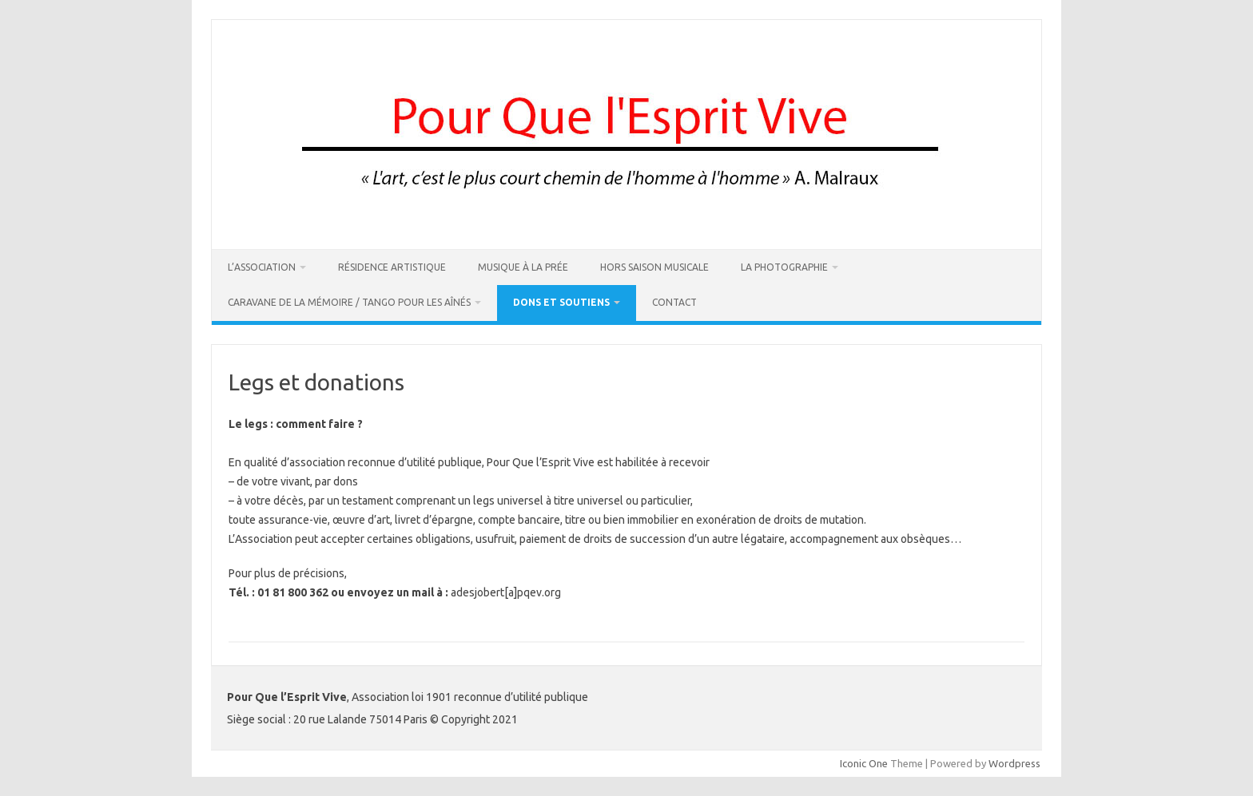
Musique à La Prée (523, 267)
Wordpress (1014, 763)
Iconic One (864, 763)
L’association (262, 267)
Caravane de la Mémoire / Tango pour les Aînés (349, 302)
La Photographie (784, 267)
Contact (674, 302)
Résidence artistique (392, 267)
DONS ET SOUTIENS (561, 302)
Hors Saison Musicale (654, 267)
